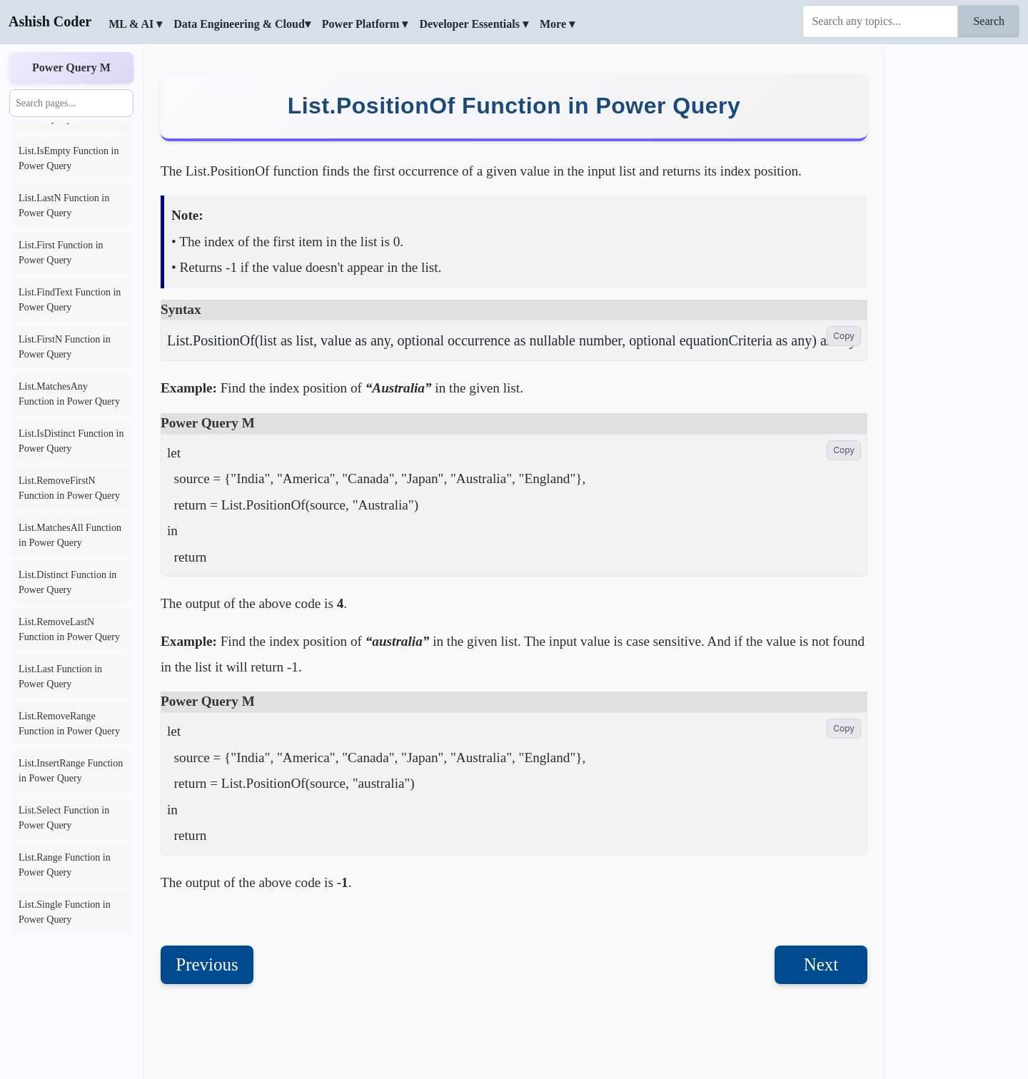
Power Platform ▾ (365, 24)
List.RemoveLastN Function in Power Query (69, 629)
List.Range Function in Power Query (65, 865)
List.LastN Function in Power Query (64, 205)
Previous (207, 964)
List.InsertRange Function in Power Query (71, 771)
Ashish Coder (50, 21)
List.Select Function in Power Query (64, 818)
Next (821, 964)
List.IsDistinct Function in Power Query (71, 441)
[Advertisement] (956, 260)
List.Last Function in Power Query (60, 676)
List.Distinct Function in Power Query (67, 582)
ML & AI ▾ (135, 24)
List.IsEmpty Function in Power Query (69, 158)
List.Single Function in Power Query (65, 912)
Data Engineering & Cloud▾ (242, 24)
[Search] (880, 21)
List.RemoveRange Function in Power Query (69, 723)
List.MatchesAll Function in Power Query (70, 535)
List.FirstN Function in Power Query (65, 347)
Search (988, 21)
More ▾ (557, 24)
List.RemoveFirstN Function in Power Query (69, 488)
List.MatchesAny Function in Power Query (69, 394)
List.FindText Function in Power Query (70, 300)
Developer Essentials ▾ (473, 24)
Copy (844, 335)
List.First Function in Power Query (61, 252)
